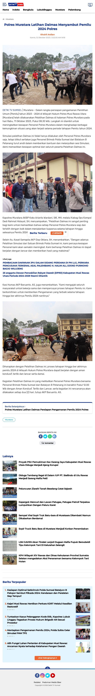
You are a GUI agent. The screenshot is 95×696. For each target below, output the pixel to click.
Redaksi (37, 682)
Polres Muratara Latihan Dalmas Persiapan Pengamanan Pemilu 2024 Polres (46, 409)
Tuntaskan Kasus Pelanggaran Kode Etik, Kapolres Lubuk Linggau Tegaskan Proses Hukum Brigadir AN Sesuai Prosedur (38, 619)
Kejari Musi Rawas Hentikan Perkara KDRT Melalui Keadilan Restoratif (39, 605)
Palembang (74, 9)
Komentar (47, 443)
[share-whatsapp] (50, 436)
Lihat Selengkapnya (47, 658)
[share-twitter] (45, 436)
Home (6, 9)
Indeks (16, 9)
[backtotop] (47, 669)
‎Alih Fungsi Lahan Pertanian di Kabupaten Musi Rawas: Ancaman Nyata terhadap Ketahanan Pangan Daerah (37, 645)
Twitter (48, 676)
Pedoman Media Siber (51, 682)
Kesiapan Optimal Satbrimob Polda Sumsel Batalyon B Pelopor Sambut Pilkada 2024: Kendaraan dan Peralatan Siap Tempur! (37, 593)
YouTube (54, 676)
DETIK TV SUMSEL (12, 110)
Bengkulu (28, 9)
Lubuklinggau (44, 9)
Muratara (60, 9)
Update (57, 233)
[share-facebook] (41, 436)
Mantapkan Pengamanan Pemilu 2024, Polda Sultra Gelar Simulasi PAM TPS (38, 632)
